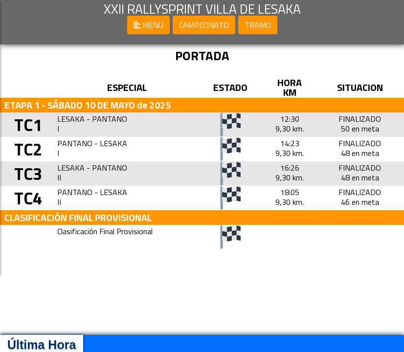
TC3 (31, 173)
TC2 (31, 149)
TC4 (31, 198)
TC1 (31, 124)
